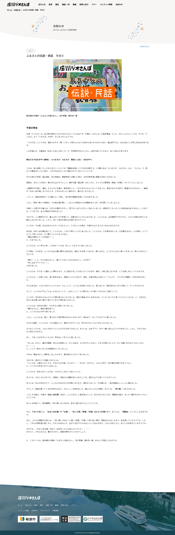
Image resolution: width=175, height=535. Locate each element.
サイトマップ (45, 510)
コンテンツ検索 (106, 4)
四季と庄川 (83, 4)
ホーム (20, 505)
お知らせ (119, 4)
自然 (50, 4)
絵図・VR (66, 4)
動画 (74, 4)
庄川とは (42, 4)
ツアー (94, 4)
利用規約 (55, 510)
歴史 (57, 4)
